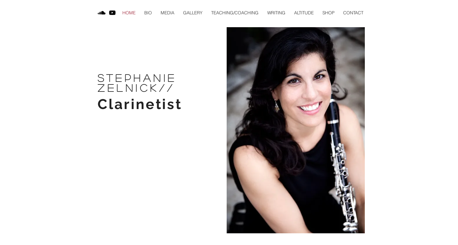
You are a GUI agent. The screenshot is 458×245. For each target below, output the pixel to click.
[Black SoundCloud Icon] (101, 13)
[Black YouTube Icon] (112, 13)
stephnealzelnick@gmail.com (165, 237)
